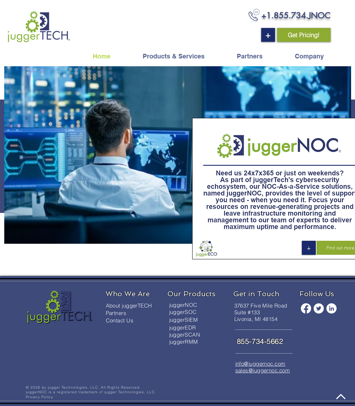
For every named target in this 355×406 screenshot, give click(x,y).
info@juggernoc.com (260, 363)
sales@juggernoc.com (262, 370)
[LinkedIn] (331, 308)
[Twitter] (319, 308)
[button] (268, 35)
